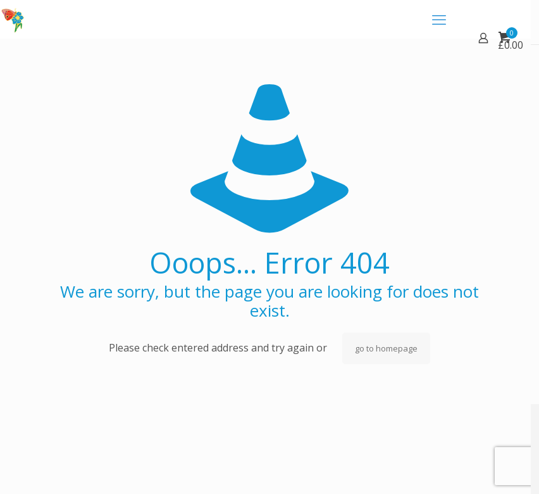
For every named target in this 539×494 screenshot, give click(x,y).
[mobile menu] (439, 19)
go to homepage (386, 348)
